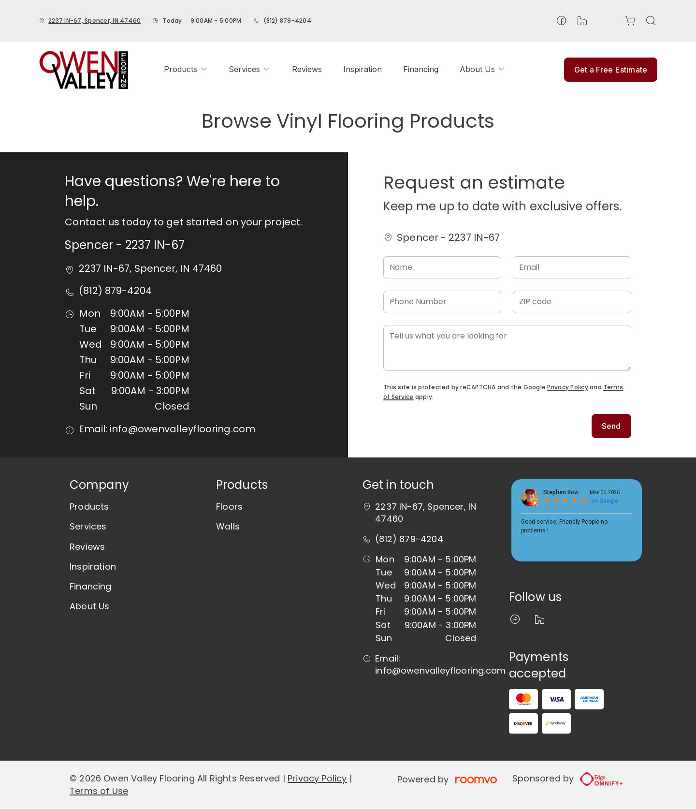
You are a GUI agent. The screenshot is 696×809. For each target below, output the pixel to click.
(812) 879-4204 (287, 20)
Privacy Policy (567, 387)
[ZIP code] (572, 302)
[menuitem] (185, 69)
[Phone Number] (442, 302)
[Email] (572, 267)
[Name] (442, 267)
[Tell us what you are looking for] (507, 348)
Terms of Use (99, 791)
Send (611, 426)
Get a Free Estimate (610, 69)
